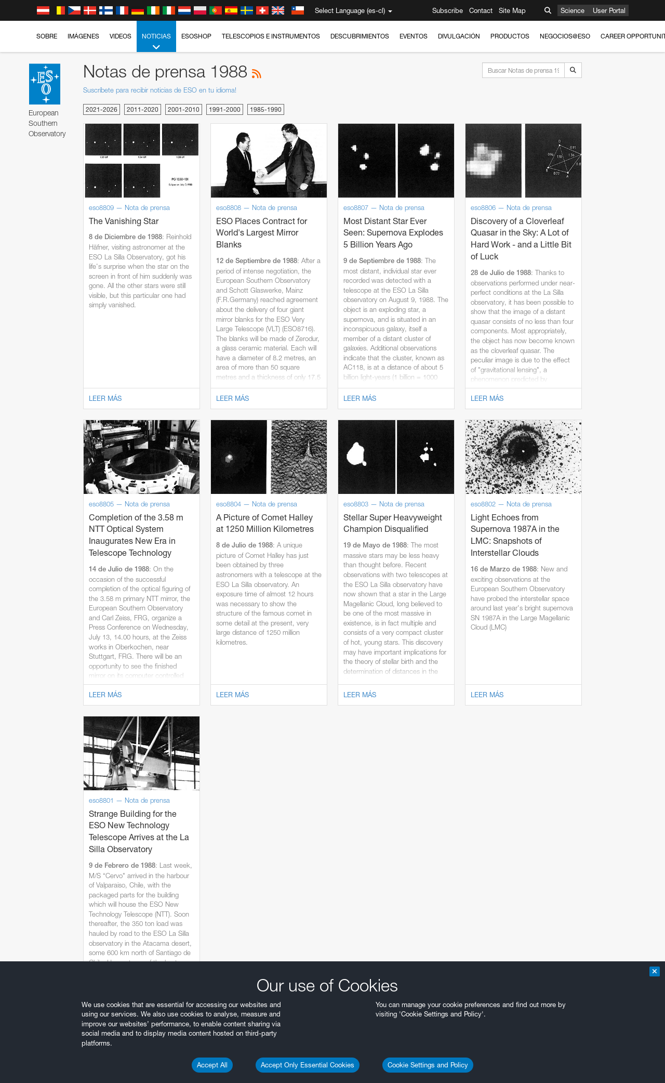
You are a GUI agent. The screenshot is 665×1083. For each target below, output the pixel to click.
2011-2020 (142, 109)
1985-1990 (266, 109)
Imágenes (83, 36)
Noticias (156, 42)
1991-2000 (225, 109)
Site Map (512, 10)
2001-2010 (184, 109)
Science (572, 10)
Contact (481, 10)
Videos (120, 36)
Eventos (414, 36)
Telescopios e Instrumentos (271, 36)
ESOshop (196, 36)
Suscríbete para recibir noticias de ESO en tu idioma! (159, 90)
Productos (509, 36)
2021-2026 (101, 109)
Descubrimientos (359, 36)
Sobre (46, 36)
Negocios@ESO (565, 36)
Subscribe (447, 10)
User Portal (609, 10)
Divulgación (459, 36)
